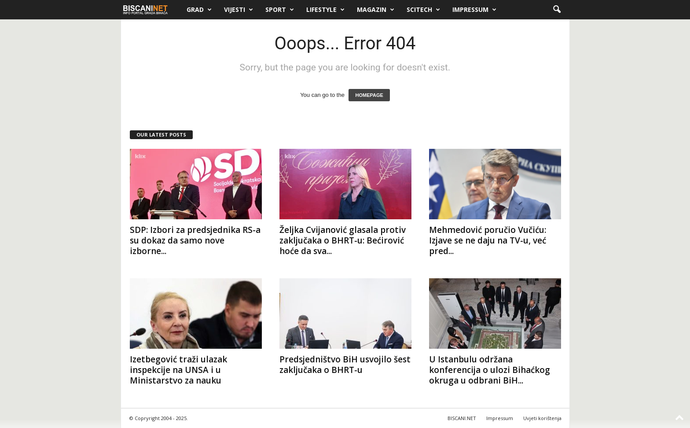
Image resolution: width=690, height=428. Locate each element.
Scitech (423, 9)
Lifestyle (325, 9)
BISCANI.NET (462, 418)
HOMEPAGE (369, 95)
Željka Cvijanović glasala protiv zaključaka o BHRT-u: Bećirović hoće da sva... (342, 240)
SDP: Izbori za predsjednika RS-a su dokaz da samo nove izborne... (195, 240)
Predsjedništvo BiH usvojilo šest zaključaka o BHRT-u (345, 365)
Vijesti (238, 9)
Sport (279, 9)
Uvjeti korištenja (542, 418)
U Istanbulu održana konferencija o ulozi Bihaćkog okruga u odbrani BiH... (489, 370)
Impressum (474, 9)
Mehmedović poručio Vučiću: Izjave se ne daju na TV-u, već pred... (487, 240)
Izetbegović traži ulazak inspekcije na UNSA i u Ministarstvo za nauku (178, 370)
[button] (556, 9)
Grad (199, 9)
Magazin (375, 9)
